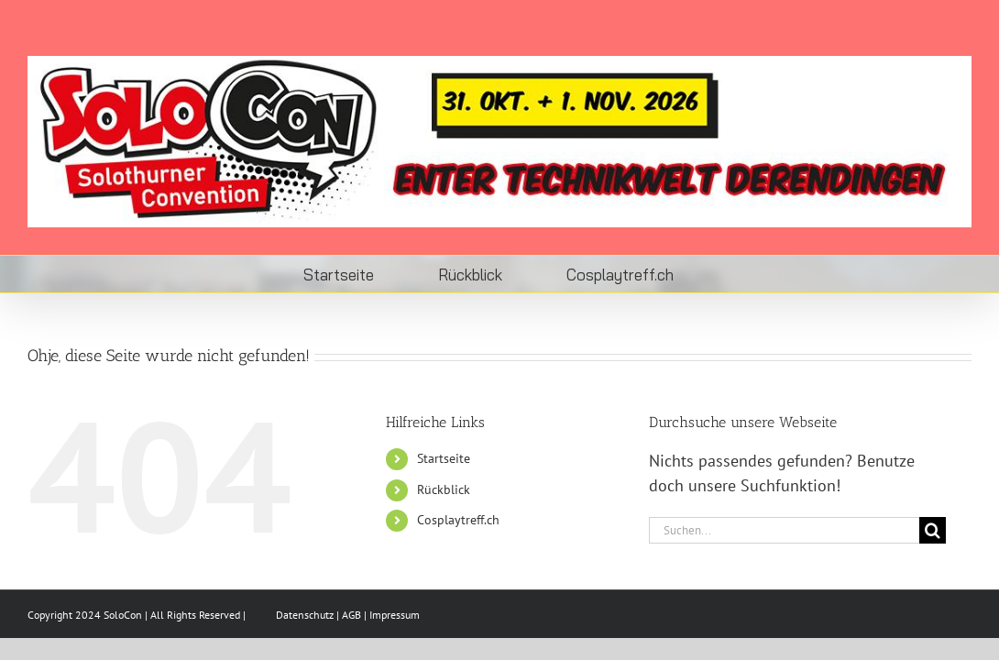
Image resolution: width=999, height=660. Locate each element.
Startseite (443, 458)
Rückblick (443, 489)
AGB (351, 615)
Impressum (394, 615)
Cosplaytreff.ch (458, 520)
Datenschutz (305, 615)
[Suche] (932, 530)
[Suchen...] (783, 530)
